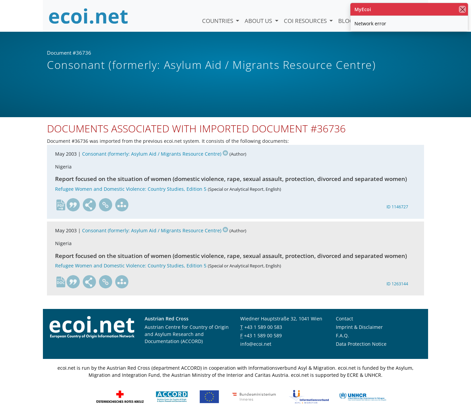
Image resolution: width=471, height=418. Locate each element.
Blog (345, 21)
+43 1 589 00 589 (263, 335)
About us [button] (259, 21)
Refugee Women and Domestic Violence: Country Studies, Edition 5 (130, 189)
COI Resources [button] (306, 21)
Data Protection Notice (361, 344)
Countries (218, 21)
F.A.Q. (342, 335)
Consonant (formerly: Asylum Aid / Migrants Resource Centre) (155, 154)
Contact (344, 318)
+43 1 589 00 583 (263, 327)
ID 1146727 (397, 207)
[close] (462, 9)
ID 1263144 (397, 284)
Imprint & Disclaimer (359, 327)
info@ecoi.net (255, 344)
